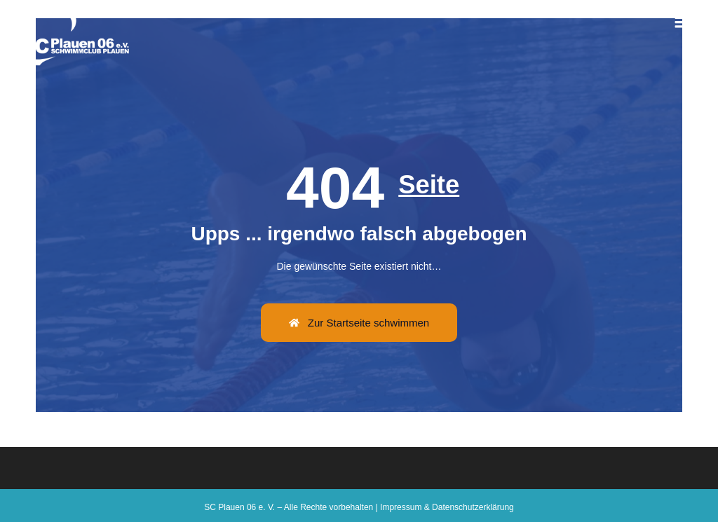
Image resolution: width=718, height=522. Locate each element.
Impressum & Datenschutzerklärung (447, 507)
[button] (683, 21)
